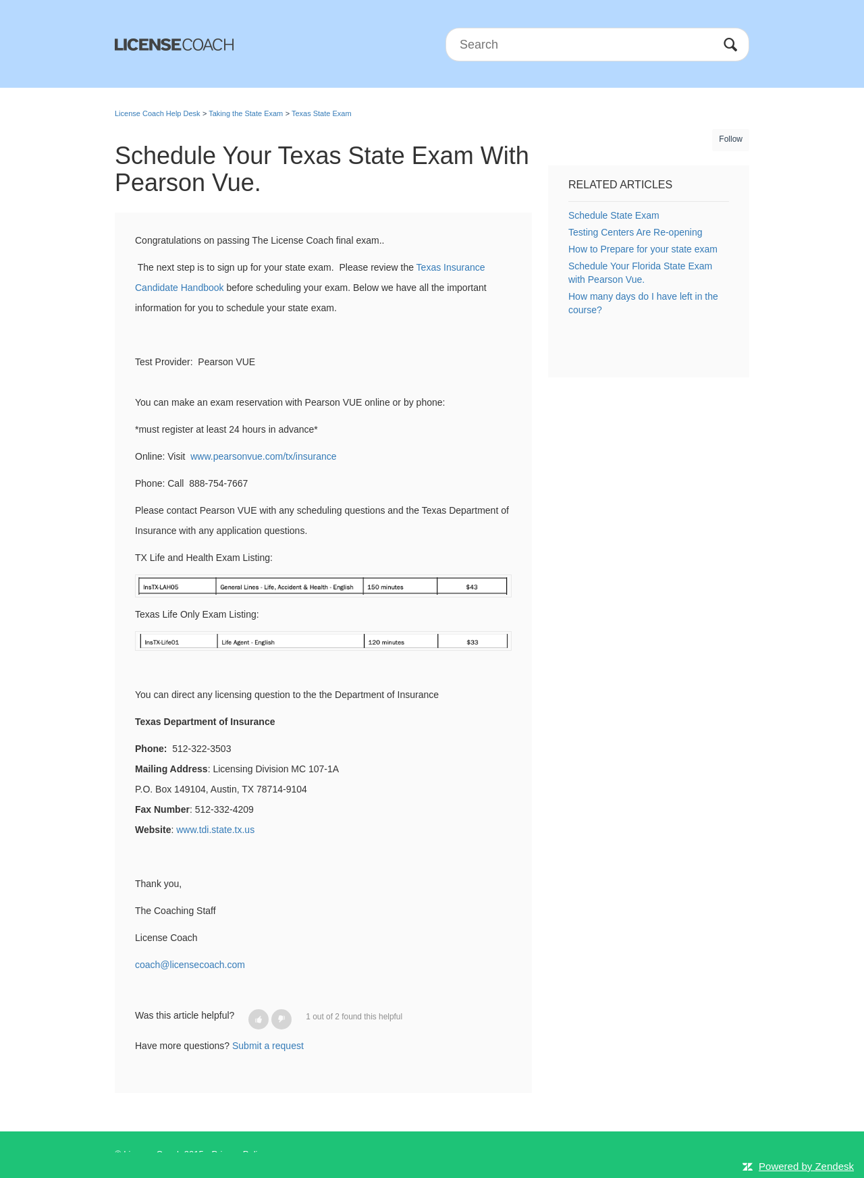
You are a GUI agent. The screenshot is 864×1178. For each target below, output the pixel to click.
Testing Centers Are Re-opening (635, 232)
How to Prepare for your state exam (643, 249)
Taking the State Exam (246, 113)
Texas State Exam (322, 113)
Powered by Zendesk (806, 1166)
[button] (258, 1019)
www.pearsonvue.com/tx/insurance (263, 456)
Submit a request (268, 1045)
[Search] (597, 44)
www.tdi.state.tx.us (215, 829)
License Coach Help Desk (157, 113)
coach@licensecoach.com (190, 964)
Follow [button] (730, 139)
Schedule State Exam (613, 215)
